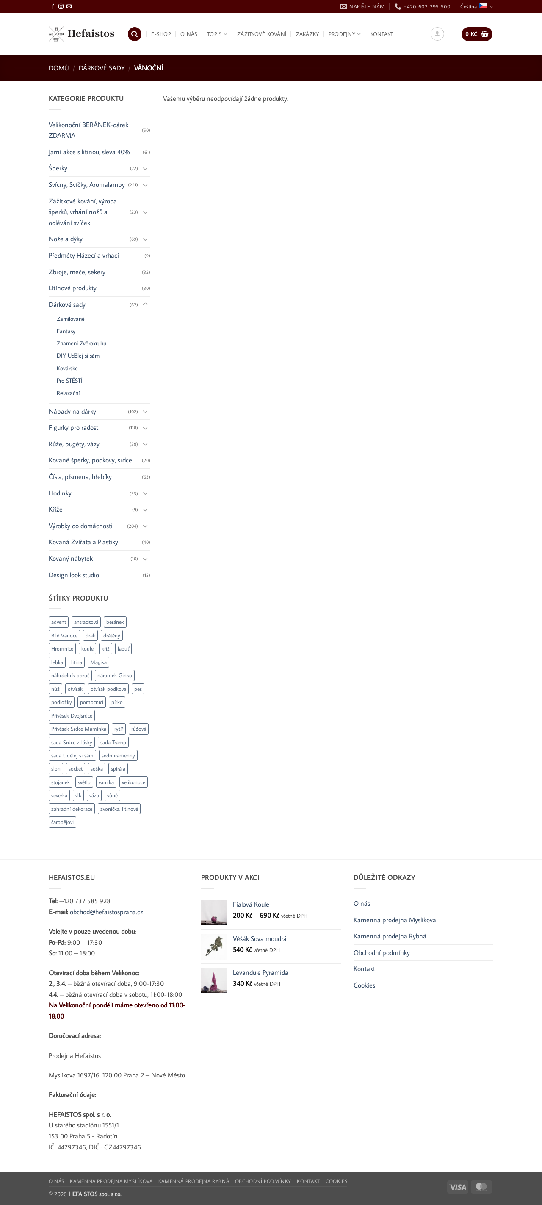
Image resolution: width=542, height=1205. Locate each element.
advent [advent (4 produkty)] (58, 621)
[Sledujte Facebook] (52, 7)
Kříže (56, 509)
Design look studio (74, 574)
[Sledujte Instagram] (61, 7)
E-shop (161, 34)
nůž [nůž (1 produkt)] (55, 688)
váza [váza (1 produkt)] (94, 795)
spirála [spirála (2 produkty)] (118, 768)
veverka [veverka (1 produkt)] (59, 795)
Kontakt (382, 34)
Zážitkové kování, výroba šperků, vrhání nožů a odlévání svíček (83, 212)
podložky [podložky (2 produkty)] (61, 702)
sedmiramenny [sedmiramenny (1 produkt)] (118, 755)
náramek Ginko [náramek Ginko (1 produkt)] (114, 675)
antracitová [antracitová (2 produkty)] (86, 621)
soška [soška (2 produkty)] (97, 768)
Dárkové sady (102, 68)
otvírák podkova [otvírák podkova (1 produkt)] (108, 688)
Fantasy (66, 331)
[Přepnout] (145, 168)
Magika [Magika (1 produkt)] (98, 662)
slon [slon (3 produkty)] (56, 768)
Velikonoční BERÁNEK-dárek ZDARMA (88, 130)
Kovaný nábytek (71, 558)
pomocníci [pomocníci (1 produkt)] (91, 702)
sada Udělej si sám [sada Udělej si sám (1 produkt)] (72, 755)
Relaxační (68, 393)
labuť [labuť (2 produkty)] (123, 648)
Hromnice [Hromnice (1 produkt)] (62, 648)
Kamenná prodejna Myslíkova (395, 920)
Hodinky (60, 493)
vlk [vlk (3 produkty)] (78, 795)
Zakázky (307, 34)
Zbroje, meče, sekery (77, 271)
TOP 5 (217, 34)
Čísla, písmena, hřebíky (80, 476)
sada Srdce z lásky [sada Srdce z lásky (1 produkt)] (71, 742)
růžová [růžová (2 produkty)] (138, 728)
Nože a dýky (66, 238)
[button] (437, 34)
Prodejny (345, 34)
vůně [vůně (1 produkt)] (112, 795)
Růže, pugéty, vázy (74, 444)
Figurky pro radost (73, 427)
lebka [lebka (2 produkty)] (57, 662)
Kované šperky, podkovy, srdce (90, 460)
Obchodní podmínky (382, 952)
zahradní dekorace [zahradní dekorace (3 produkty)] (71, 808)
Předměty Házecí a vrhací (84, 255)
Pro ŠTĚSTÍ (70, 380)
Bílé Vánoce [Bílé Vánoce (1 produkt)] (64, 635)
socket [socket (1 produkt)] (76, 768)
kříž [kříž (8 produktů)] (106, 648)
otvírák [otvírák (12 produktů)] (75, 688)
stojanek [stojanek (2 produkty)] (60, 782)
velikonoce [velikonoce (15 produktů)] (133, 782)
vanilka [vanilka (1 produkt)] (106, 782)
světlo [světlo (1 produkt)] (84, 782)
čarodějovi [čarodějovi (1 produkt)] (62, 821)
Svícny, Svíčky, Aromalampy (87, 184)
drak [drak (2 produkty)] (90, 635)
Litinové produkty (73, 288)
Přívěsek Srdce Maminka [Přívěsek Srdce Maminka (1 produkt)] (78, 728)
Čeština (476, 7)
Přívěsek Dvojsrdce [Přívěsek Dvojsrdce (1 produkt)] (71, 715)
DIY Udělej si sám (78, 355)
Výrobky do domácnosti (81, 525)
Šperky (58, 168)
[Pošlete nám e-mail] (69, 7)
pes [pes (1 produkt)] (138, 688)
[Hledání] (134, 34)
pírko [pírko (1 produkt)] (117, 702)
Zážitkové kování (261, 34)
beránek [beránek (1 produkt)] (115, 621)
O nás (188, 34)
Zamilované (71, 318)
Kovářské (67, 368)
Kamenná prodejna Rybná (390, 936)
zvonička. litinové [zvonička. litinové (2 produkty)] (119, 808)
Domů (59, 68)
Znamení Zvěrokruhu (81, 343)
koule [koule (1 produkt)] (87, 648)
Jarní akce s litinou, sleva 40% (89, 151)
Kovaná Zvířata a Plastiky (83, 541)
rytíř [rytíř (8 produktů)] (118, 728)
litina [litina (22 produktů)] (76, 662)
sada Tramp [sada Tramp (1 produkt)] (113, 742)
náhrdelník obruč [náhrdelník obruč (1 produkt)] (70, 675)
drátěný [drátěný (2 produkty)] (111, 635)
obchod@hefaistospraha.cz (106, 911)
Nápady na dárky (72, 411)
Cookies (364, 985)
